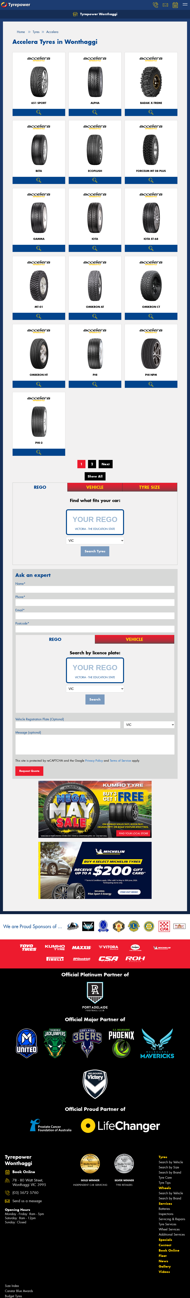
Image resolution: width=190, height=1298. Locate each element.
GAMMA (38, 239)
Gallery (165, 1266)
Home (18, 32)
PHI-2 (39, 443)
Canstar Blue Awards (19, 1291)
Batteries (164, 1209)
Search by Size (169, 1167)
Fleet (163, 1256)
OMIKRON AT (95, 307)
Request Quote (29, 771)
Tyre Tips (165, 1183)
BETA (39, 171)
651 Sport (38, 103)
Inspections (166, 1214)
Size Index (12, 1286)
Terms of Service (120, 761)
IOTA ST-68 (151, 239)
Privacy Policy (94, 761)
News (163, 1261)
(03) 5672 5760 (25, 1193)
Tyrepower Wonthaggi (95, 14)
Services (165, 1203)
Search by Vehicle (171, 1162)
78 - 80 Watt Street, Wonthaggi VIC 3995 (29, 1182)
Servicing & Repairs (172, 1219)
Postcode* (22, 623)
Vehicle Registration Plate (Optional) (39, 719)
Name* (20, 584)
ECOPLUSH (95, 171)
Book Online (169, 1250)
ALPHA (95, 103)
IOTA (95, 239)
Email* (20, 610)
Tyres (163, 1157)
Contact (165, 1245)
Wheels (165, 1188)
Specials (165, 1240)
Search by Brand (170, 1172)
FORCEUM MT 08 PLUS (151, 171)
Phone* (20, 597)
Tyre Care (165, 1178)
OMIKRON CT (151, 307)
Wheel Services (169, 1229)
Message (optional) (28, 732)
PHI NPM (151, 375)
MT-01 (39, 307)
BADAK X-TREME (151, 103)
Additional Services (172, 1234)
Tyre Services (167, 1224)
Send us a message (27, 1201)
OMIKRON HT (39, 375)
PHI (95, 375)
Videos (164, 1272)
